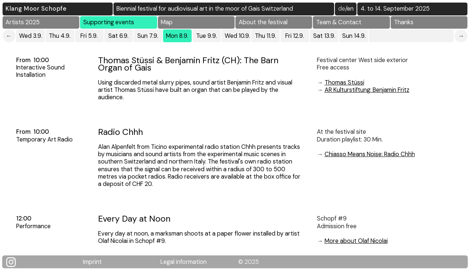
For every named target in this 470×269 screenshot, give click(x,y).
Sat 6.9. (118, 36)
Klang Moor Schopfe (36, 8)
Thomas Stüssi (344, 82)
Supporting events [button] (108, 22)
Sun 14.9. (354, 36)
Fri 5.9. (89, 36)
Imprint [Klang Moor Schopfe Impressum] (92, 262)
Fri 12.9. (294, 36)
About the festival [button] (263, 22)
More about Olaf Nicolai (356, 241)
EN (350, 8)
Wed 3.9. (30, 36)
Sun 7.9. (147, 36)
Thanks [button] (403, 22)
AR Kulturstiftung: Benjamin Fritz (367, 90)
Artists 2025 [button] (23, 22)
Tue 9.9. (206, 36)
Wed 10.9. (237, 36)
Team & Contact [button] (338, 22)
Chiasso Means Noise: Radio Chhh (370, 154)
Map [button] (167, 22)
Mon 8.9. (177, 36)
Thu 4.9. (59, 36)
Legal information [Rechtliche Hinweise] (183, 262)
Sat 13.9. (324, 36)
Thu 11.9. (265, 36)
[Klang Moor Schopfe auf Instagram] (15, 262)
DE (341, 8)
